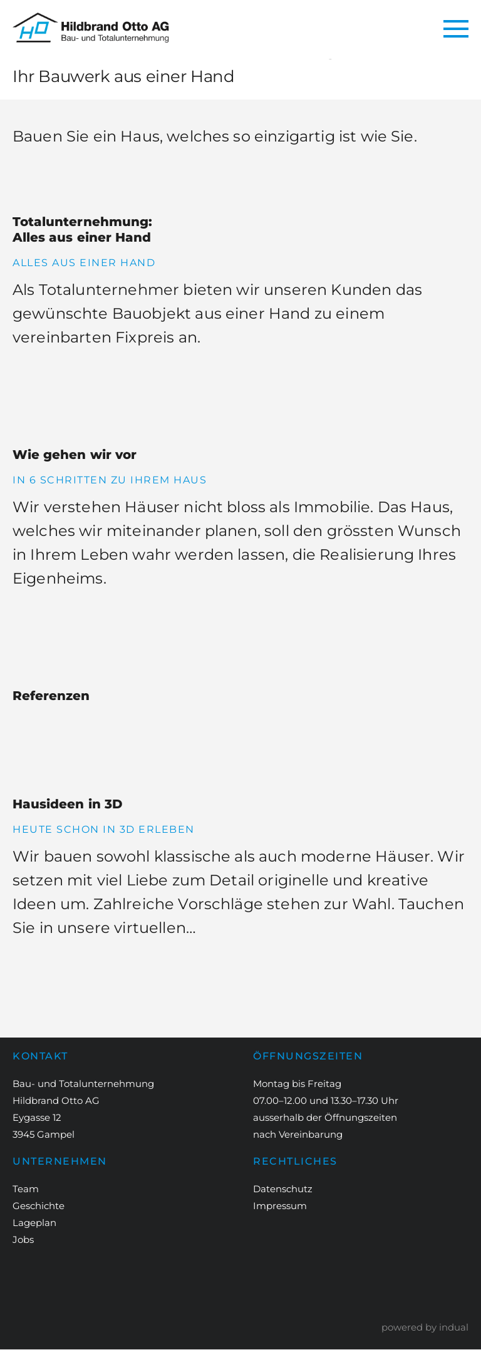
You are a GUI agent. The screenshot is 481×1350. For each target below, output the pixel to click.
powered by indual (424, 1328)
